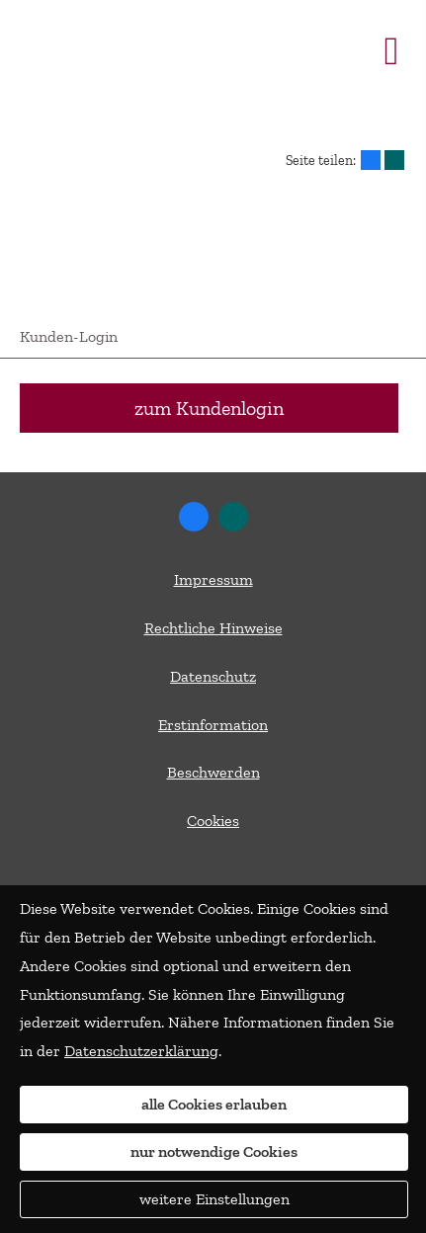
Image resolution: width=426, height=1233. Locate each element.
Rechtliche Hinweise (213, 627)
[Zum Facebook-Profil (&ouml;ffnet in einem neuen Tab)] (194, 517)
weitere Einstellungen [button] (214, 1199)
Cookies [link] (213, 820)
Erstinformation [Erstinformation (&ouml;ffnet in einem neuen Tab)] (213, 724)
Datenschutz (213, 676)
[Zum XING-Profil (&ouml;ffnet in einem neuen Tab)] (233, 517)
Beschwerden (213, 772)
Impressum (213, 579)
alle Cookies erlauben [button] (214, 1104)
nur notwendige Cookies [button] (214, 1151)
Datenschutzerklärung (141, 1050)
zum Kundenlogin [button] (209, 408)
